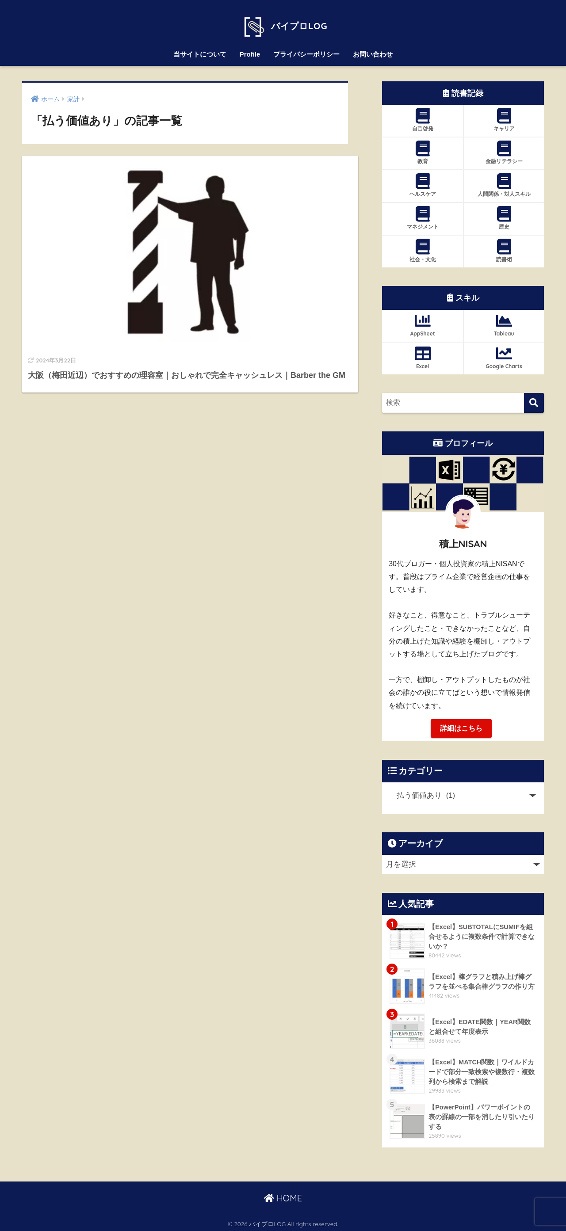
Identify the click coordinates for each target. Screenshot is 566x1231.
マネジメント (422, 215)
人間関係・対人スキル (504, 182)
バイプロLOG (283, 21)
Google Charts (504, 354)
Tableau (504, 322)
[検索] (534, 400)
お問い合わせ (373, 51)
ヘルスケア (422, 182)
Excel (422, 354)
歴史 (504, 215)
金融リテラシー (504, 149)
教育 (422, 149)
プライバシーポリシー (306, 51)
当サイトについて (199, 51)
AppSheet (422, 322)
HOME (283, 1195)
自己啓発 (422, 117)
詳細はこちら (461, 725)
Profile (250, 51)
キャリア (504, 117)
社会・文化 (422, 247)
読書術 (504, 247)
